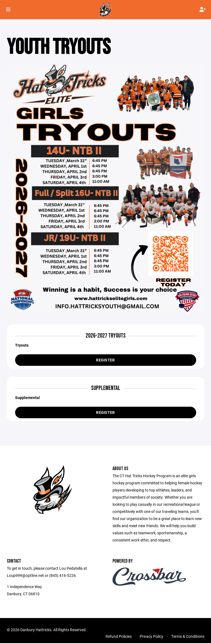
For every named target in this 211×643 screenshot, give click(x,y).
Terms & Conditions (187, 636)
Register (105, 360)
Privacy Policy (151, 636)
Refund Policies (119, 636)
